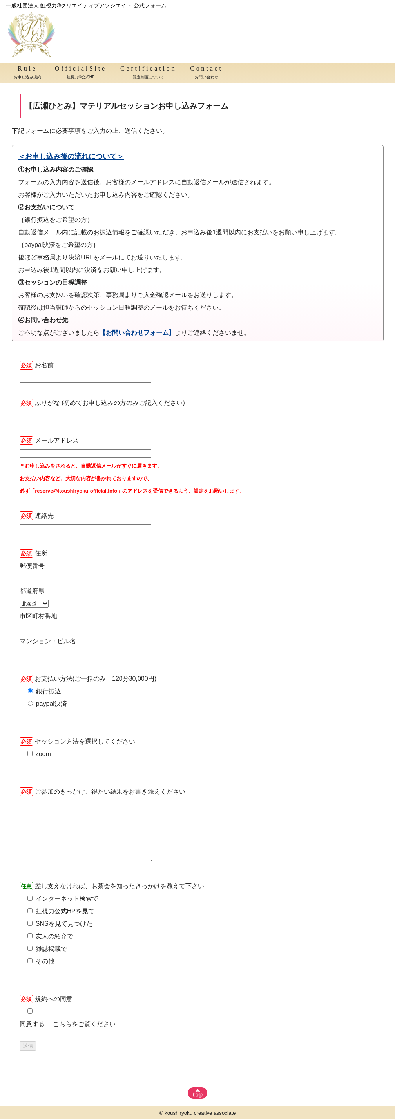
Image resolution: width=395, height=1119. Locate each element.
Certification (148, 73)
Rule (27, 73)
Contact (206, 73)
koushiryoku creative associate (200, 1113)
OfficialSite (81, 73)
